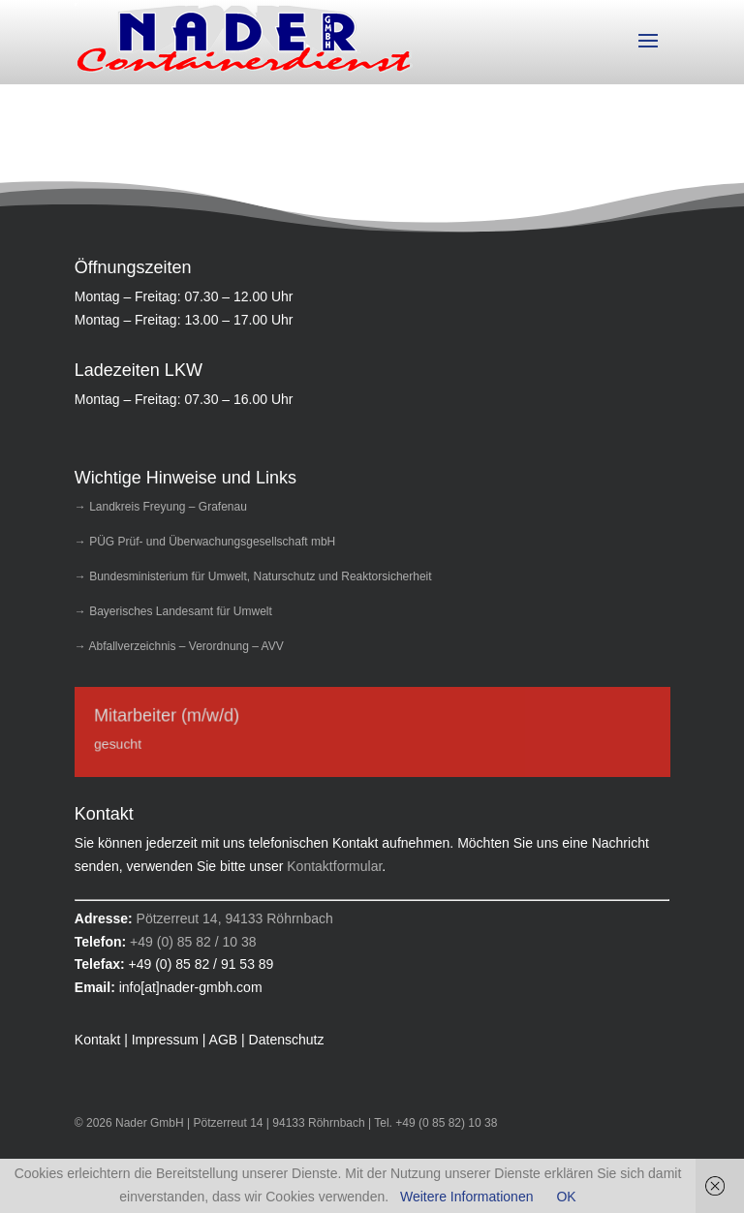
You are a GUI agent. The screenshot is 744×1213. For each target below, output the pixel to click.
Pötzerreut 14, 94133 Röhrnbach (235, 918)
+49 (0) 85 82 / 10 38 (193, 941)
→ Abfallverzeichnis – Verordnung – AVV (179, 646)
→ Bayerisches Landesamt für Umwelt (173, 611)
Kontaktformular (334, 866)
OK (565, 1196)
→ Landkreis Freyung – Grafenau (161, 506)
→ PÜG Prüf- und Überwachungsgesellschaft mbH (205, 541)
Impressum (165, 1039)
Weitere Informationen (466, 1196)
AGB (223, 1039)
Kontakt (97, 1039)
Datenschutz (287, 1039)
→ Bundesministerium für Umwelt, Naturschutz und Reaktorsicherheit (253, 576)
